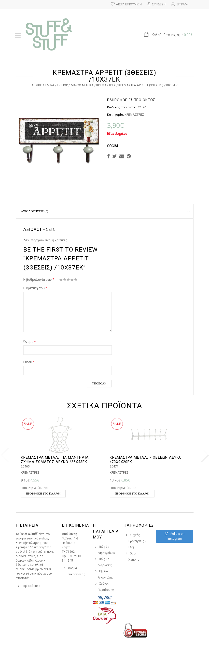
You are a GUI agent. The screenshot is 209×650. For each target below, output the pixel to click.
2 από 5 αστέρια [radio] (63, 280)
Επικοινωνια (75, 525)
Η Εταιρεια (27, 525)
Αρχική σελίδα (42, 85)
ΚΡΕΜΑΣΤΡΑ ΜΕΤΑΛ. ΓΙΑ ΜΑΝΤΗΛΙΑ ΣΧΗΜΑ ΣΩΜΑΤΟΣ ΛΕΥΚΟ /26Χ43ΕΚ (55, 459)
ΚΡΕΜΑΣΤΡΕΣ (106, 85)
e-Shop (62, 85)
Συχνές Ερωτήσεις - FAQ (137, 541)
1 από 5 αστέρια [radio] (61, 280)
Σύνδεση (159, 4)
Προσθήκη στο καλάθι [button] (43, 493)
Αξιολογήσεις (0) (34, 211)
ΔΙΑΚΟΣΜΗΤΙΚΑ (82, 85)
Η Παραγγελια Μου (106, 531)
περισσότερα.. (32, 586)
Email (28, 362)
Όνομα (29, 342)
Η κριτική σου (35, 288)
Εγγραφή (183, 4)
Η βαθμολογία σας (38, 280)
